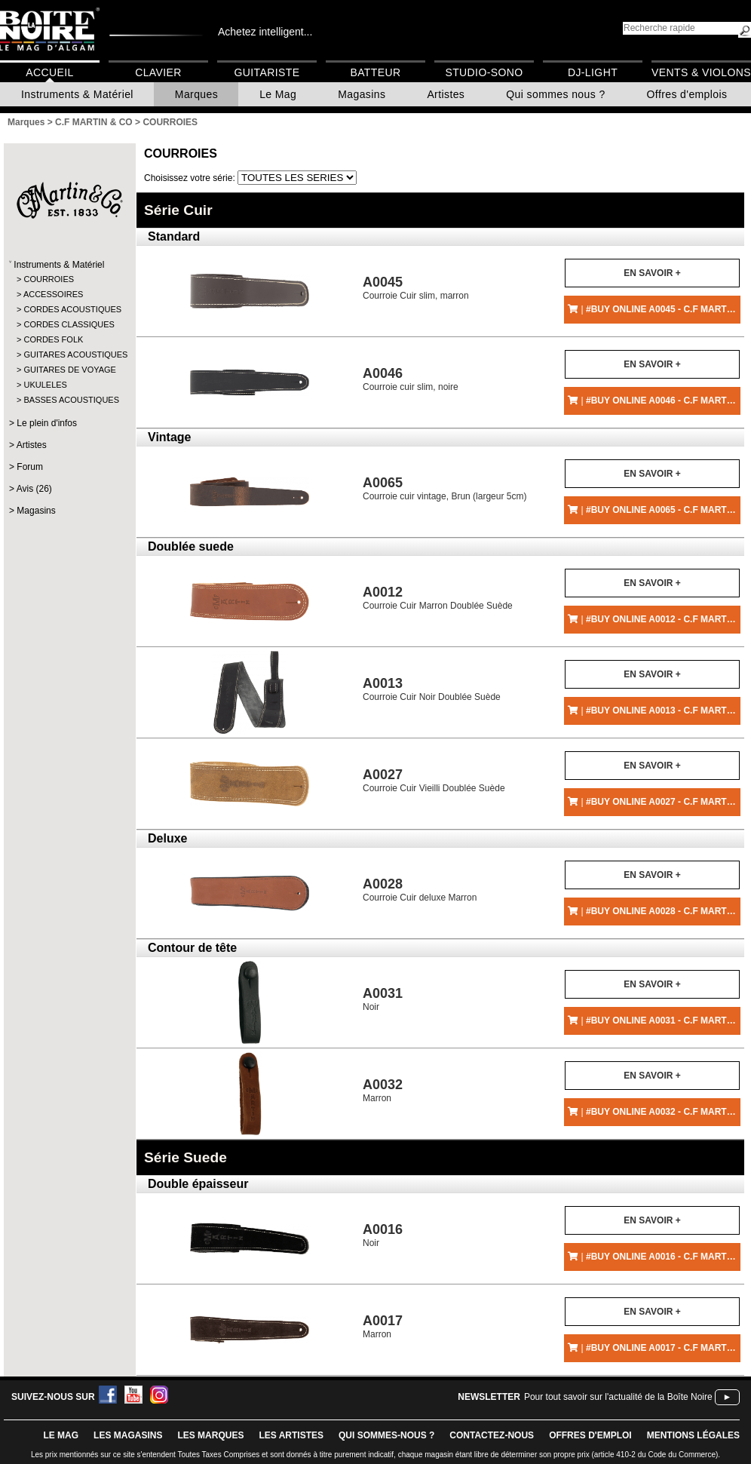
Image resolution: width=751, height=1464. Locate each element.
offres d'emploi (590, 1435)
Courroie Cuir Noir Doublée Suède (432, 689)
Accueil (49, 72)
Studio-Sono (484, 72)
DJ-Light (593, 72)
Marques (196, 94)
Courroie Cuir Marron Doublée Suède (438, 598)
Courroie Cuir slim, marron (416, 288)
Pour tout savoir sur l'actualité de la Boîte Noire (618, 1397)
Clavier (158, 72)
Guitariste (267, 72)
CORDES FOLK (53, 339)
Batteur (375, 72)
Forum (30, 467)
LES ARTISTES (291, 1435)
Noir (383, 999)
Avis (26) (34, 488)
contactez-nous (491, 1435)
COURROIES (48, 279)
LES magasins (127, 1435)
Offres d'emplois (687, 94)
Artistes (445, 94)
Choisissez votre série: (191, 178)
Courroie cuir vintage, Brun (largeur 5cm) (444, 488)
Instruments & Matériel (77, 94)
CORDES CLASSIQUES (68, 324)
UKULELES (44, 384)
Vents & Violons (701, 72)
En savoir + (652, 273)
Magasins (361, 94)
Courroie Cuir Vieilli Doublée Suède (434, 780)
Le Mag (277, 94)
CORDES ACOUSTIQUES (69, 309)
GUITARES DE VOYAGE (69, 369)
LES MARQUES (210, 1435)
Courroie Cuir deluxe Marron (420, 889)
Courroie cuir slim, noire (410, 379)
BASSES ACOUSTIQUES (69, 399)
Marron (383, 1090)
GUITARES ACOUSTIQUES (69, 354)
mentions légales (693, 1435)
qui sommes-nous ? (386, 1435)
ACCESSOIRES (53, 294)
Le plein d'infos (47, 423)
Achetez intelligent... (265, 32)
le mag (60, 1435)
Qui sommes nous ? (555, 94)
